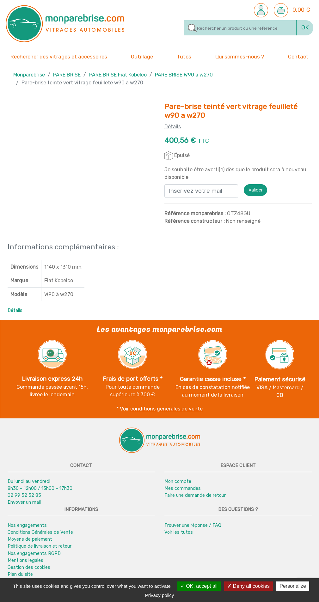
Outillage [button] (142, 56)
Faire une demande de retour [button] (195, 495)
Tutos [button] (184, 56)
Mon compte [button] (177, 481)
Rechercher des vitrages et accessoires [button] (58, 57)
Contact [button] (298, 56)
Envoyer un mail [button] (24, 502)
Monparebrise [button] (29, 75)
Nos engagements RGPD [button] (34, 553)
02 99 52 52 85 (24, 495)
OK (305, 27)
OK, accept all (199, 586)
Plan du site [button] (20, 574)
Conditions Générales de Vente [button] (40, 532)
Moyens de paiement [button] (30, 539)
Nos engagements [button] (27, 525)
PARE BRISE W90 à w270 (184, 75)
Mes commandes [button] (182, 488)
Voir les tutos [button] (178, 532)
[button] (261, 9)
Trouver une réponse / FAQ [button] (192, 525)
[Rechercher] (240, 27)
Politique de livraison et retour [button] (39, 546)
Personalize (292, 586)
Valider (255, 190)
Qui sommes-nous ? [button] (239, 56)
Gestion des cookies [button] (29, 567)
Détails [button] (15, 310)
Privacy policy (159, 595)
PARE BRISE (67, 75)
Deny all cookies (248, 586)
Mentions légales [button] (25, 560)
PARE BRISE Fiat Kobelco (118, 75)
